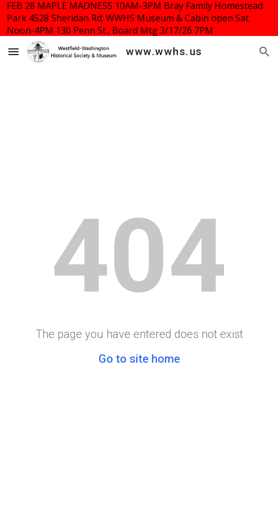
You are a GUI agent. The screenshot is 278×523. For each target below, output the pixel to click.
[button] (13, 51)
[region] (139, 18)
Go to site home (139, 359)
